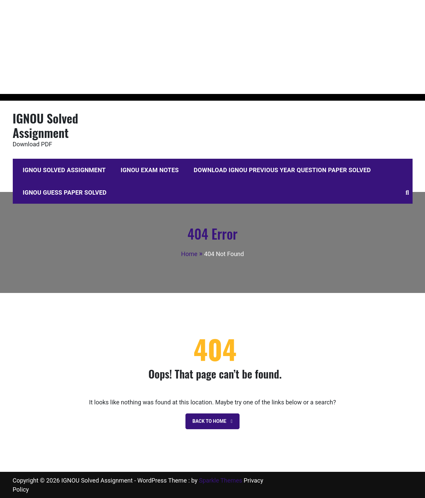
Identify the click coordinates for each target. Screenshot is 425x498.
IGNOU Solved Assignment (45, 125)
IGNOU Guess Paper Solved (65, 192)
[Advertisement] (201, 47)
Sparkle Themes (220, 480)
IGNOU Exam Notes (150, 169)
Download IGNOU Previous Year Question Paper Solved (282, 169)
